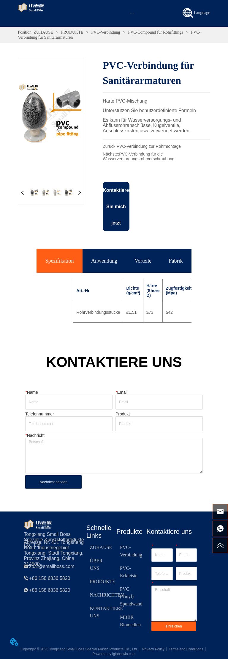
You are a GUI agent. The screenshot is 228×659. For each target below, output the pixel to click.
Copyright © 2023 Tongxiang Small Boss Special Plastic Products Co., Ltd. (79, 649)
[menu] (132, 13)
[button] (132, 13)
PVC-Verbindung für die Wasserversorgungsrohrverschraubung (138, 156)
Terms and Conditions (186, 649)
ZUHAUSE (43, 32)
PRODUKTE (72, 32)
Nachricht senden (53, 482)
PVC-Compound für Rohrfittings (155, 32)
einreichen (174, 626)
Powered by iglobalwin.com (113, 654)
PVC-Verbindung (105, 32)
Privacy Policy (153, 649)
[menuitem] (132, 13)
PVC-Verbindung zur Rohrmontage (149, 146)
